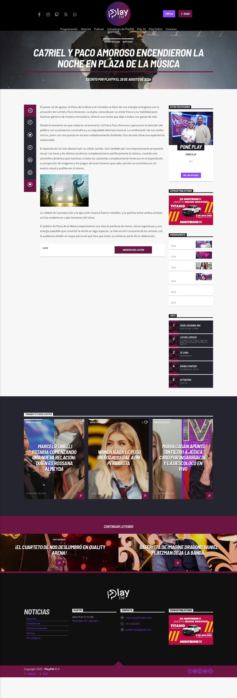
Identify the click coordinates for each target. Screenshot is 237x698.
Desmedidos (177, 284)
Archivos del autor (133, 270)
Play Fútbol (155, 29)
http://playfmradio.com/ (139, 638)
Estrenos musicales (36, 648)
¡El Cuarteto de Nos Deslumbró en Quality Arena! (60, 570)
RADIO (185, 14)
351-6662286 (133, 644)
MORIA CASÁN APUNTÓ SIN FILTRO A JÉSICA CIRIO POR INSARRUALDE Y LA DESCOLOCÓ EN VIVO (182, 478)
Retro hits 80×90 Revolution (180, 297)
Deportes (31, 639)
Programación (69, 29)
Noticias (86, 29)
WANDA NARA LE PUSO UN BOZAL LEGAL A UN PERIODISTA (119, 478)
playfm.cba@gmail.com (138, 650)
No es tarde (177, 274)
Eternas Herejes (180, 309)
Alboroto (176, 320)
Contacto (171, 29)
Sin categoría (33, 658)
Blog (45, 694)
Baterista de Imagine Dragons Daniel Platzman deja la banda (178, 570)
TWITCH (169, 13)
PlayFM (109, 89)
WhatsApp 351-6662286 (86, 642)
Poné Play (176, 263)
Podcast (99, 29)
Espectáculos (112, 52)
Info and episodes (191, 196)
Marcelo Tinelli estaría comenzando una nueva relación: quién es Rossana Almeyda (54, 478)
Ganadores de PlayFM (120, 29)
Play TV (141, 29)
